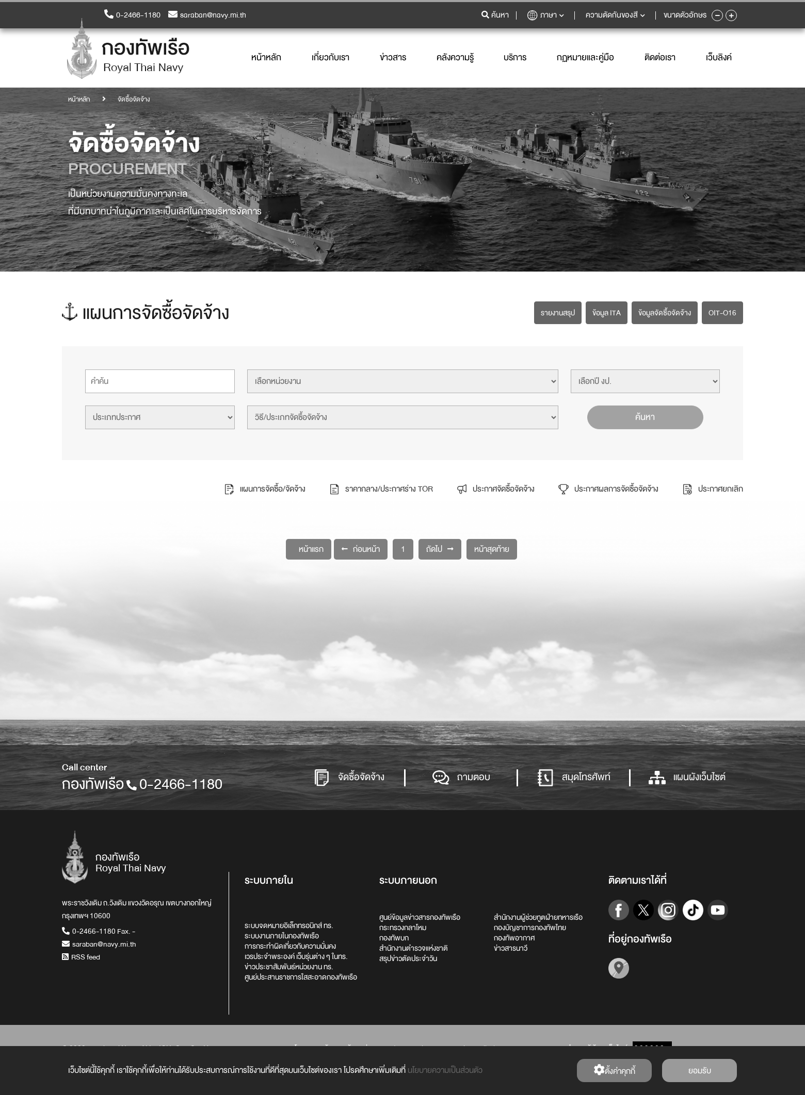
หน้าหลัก (266, 57)
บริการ (515, 57)
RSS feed (81, 957)
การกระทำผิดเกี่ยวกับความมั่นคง (290, 946)
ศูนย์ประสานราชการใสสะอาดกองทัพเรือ (301, 977)
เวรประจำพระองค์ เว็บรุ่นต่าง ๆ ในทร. (296, 956)
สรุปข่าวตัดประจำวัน (408, 958)
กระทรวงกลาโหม (402, 927)
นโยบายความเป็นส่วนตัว (445, 1070)
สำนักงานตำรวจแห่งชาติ (413, 948)
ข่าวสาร (393, 57)
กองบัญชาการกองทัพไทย (530, 927)
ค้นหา (645, 415)
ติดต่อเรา (660, 57)
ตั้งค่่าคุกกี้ (614, 1071)
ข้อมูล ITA (606, 311)
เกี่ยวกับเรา (330, 57)
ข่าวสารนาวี (510, 948)
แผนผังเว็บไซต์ (687, 777)
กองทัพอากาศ (514, 938)
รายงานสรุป (558, 311)
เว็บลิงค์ (719, 57)
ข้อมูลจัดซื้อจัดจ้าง (664, 311)
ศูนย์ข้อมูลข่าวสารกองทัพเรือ (419, 917)
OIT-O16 (722, 311)
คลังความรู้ (455, 57)
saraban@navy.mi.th (207, 15)
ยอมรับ (699, 1070)
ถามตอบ (461, 777)
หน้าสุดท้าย (491, 547)
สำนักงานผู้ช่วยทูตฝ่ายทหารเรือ (538, 917)
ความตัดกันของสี (615, 16)
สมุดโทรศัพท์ (573, 777)
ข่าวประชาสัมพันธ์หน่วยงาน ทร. (289, 967)
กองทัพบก (394, 938)
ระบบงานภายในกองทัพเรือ (282, 936)
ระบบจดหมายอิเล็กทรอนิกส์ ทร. (289, 925)
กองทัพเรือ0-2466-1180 (142, 784)
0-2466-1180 (132, 15)
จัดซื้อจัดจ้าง (348, 777)
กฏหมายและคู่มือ (585, 57)
